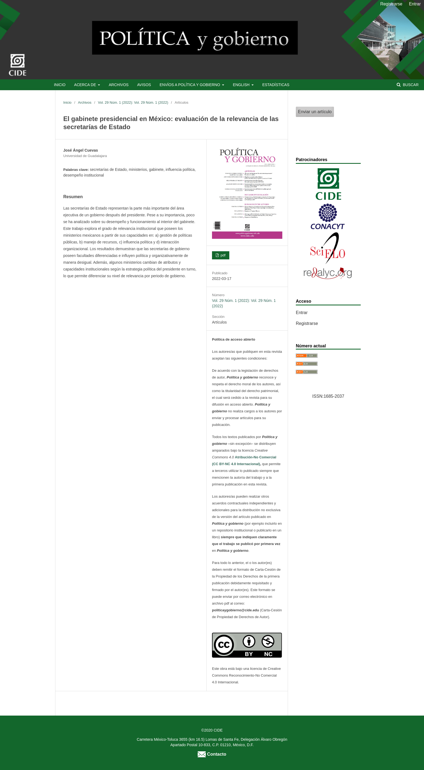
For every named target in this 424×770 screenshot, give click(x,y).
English (241, 85)
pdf (223, 255)
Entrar (415, 4)
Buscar (410, 85)
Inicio (59, 85)
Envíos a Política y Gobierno (190, 85)
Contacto (212, 754)
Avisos (144, 85)
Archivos (118, 85)
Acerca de (85, 85)
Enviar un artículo (315, 111)
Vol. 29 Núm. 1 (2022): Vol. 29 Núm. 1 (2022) (133, 102)
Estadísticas (275, 85)
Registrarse (391, 4)
